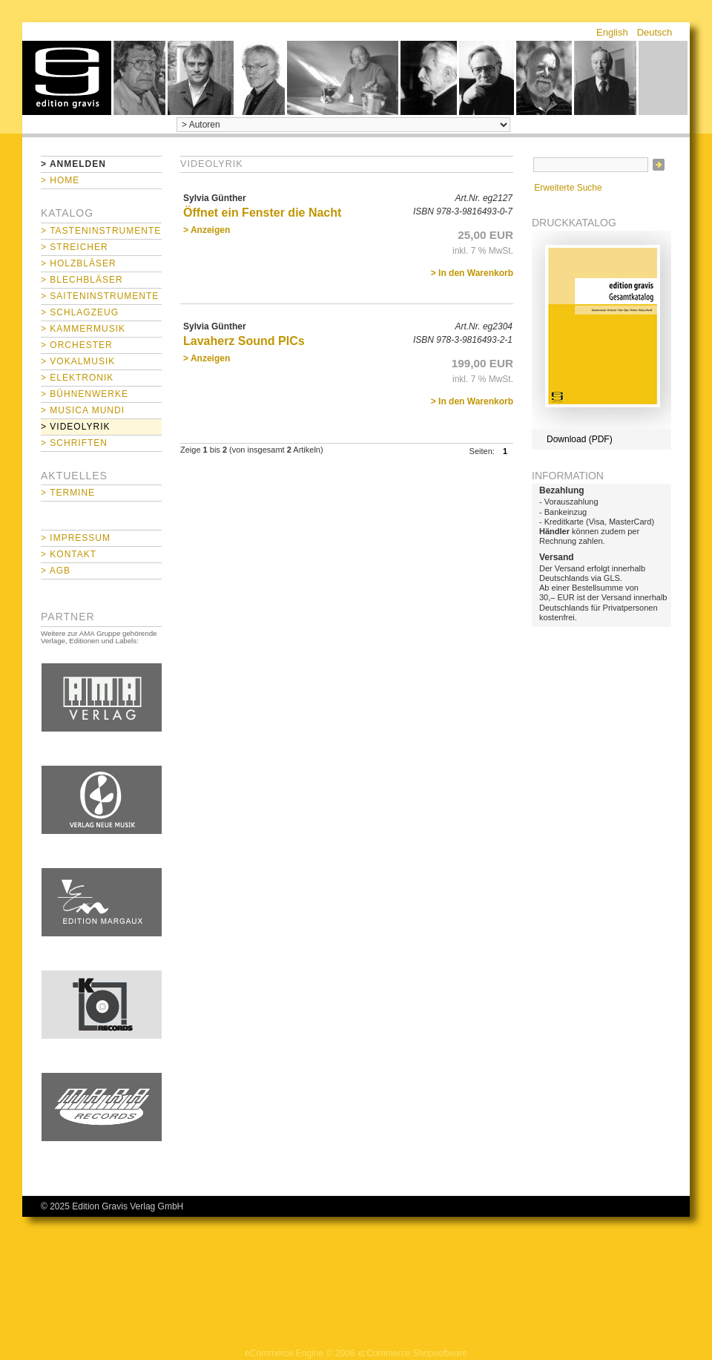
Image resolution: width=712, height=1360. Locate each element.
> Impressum (76, 538)
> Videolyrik (75, 426)
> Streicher (74, 247)
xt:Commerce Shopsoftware (412, 1353)
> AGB (55, 570)
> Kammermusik (83, 328)
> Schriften (74, 443)
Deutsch (655, 32)
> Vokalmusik (78, 361)
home (66, 78)
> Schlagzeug (80, 312)
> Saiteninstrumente (100, 296)
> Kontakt (68, 554)
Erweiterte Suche (567, 188)
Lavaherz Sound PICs (244, 341)
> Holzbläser (78, 263)
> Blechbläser (82, 280)
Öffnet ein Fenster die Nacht (262, 212)
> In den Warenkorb (472, 273)
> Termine (68, 492)
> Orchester (77, 345)
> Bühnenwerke (84, 394)
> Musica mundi (83, 410)
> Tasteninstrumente (101, 231)
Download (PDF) (580, 439)
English (612, 32)
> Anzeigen (206, 230)
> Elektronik (77, 377)
